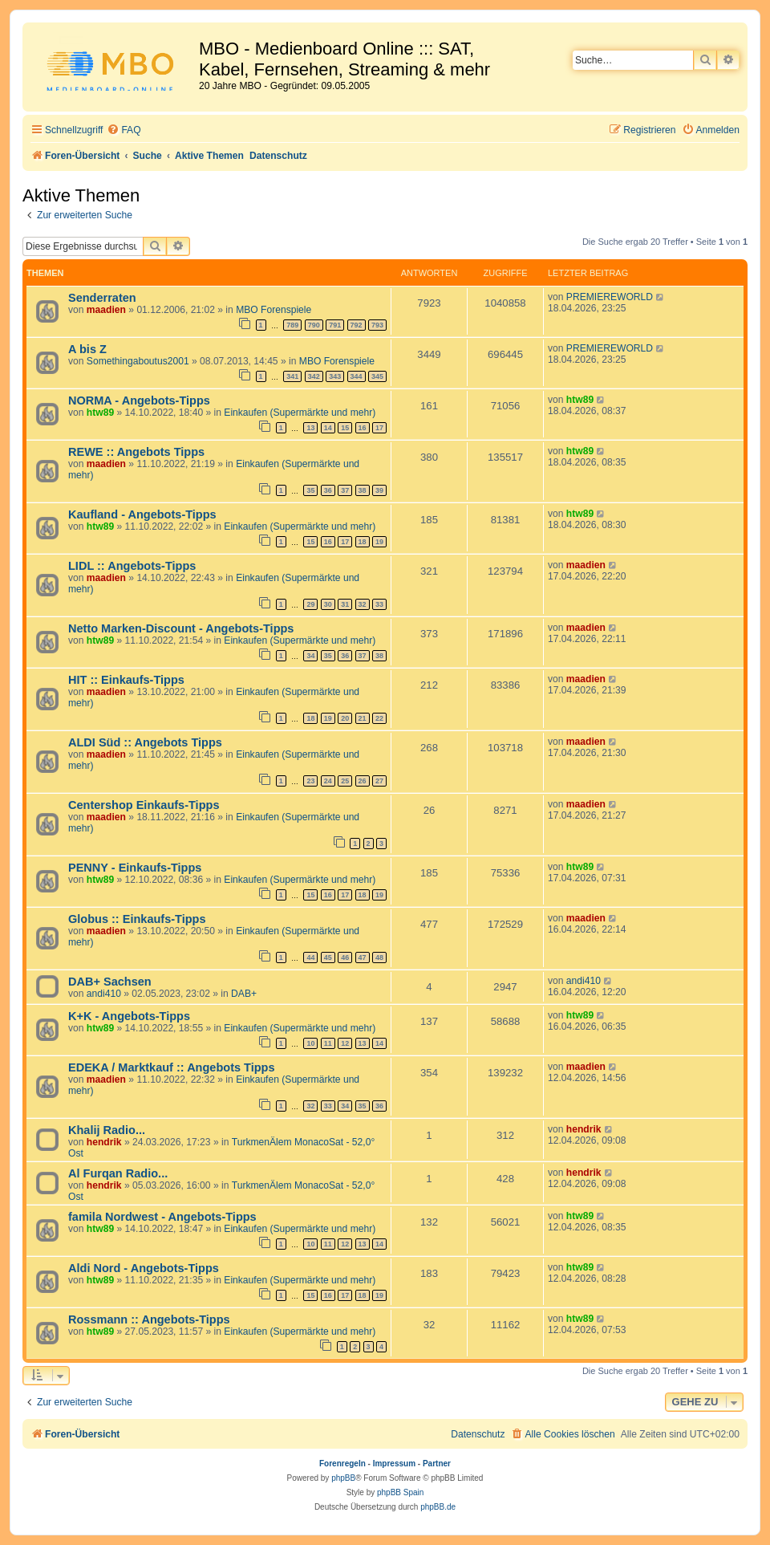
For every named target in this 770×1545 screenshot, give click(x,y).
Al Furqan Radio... (118, 1173)
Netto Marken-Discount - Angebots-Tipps (181, 628)
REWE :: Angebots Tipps (136, 451)
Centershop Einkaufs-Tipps (143, 805)
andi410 (104, 993)
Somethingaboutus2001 (138, 361)
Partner (437, 1463)
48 (379, 957)
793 (377, 325)
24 (328, 781)
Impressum (394, 1463)
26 (363, 781)
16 (363, 428)
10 (310, 1043)
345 (377, 376)
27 (379, 781)
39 (379, 490)
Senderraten (102, 297)
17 (379, 428)
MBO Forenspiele (273, 309)
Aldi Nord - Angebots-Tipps (143, 1268)
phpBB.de (438, 1506)
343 (335, 376)
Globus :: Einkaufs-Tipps (137, 919)
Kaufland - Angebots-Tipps (142, 514)
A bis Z (87, 349)
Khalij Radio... (106, 1130)
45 (328, 957)
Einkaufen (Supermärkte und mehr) (299, 412)
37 (345, 490)
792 (357, 325)
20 (345, 718)
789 (292, 325)
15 (345, 428)
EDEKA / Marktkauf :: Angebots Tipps (171, 1067)
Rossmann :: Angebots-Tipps (149, 1319)
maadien (106, 309)
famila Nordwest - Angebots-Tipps (162, 1216)
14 (328, 428)
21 (363, 718)
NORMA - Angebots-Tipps (139, 400)
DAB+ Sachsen (110, 981)
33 (379, 604)
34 (310, 656)
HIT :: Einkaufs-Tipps (126, 679)
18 (363, 542)
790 (314, 325)
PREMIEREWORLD (609, 297)
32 (363, 604)
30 (328, 604)
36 (328, 490)
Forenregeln (342, 1463)
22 (379, 718)
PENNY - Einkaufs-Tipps (134, 867)
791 (335, 325)
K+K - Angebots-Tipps (129, 1016)
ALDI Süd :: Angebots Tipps (145, 742)
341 (292, 376)
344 (357, 376)
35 (310, 490)
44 (310, 957)
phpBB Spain (400, 1492)
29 (310, 604)
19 (379, 542)
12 (345, 1043)
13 (310, 428)
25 (345, 781)
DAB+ (244, 993)
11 (328, 1043)
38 (363, 490)
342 (314, 376)
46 (345, 957)
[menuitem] (123, 130)
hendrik (104, 1142)
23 (310, 781)
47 (363, 957)
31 (345, 604)
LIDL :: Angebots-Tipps (132, 565)
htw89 (100, 412)
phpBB (343, 1478)
